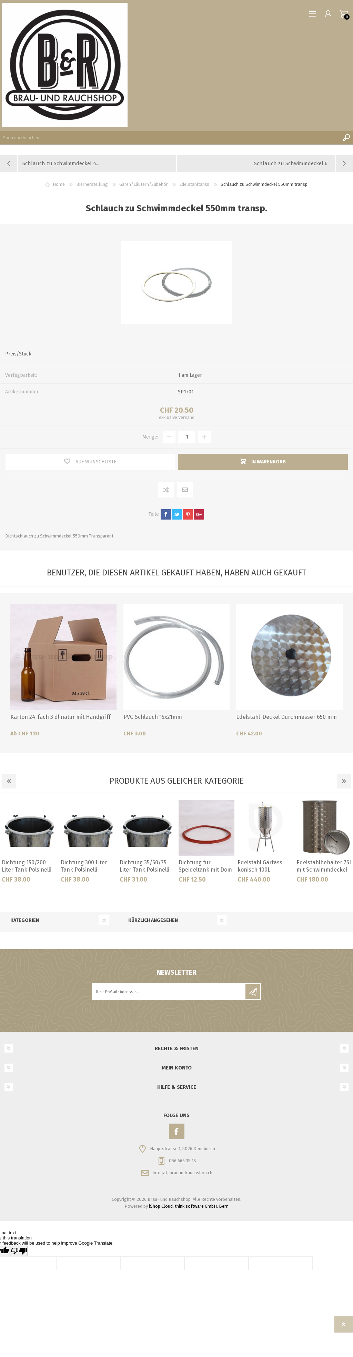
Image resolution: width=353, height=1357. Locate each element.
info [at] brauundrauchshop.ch (182, 1172)
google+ (199, 514)
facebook (166, 514)
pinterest (188, 514)
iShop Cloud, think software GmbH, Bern (189, 1206)
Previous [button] (9, 781)
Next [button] (344, 781)
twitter (177, 514)
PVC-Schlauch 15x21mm (152, 717)
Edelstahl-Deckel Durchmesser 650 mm (286, 717)
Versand (186, 417)
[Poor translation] (19, 1251)
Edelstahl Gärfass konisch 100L (260, 866)
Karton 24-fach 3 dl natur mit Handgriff (60, 717)
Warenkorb (343, 13)
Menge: (150, 437)
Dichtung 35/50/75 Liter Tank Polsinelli (144, 866)
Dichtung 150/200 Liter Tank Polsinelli (26, 866)
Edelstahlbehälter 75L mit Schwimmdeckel (324, 866)
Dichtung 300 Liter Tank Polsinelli (84, 866)
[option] (29, 844)
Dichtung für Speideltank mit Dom (205, 866)
